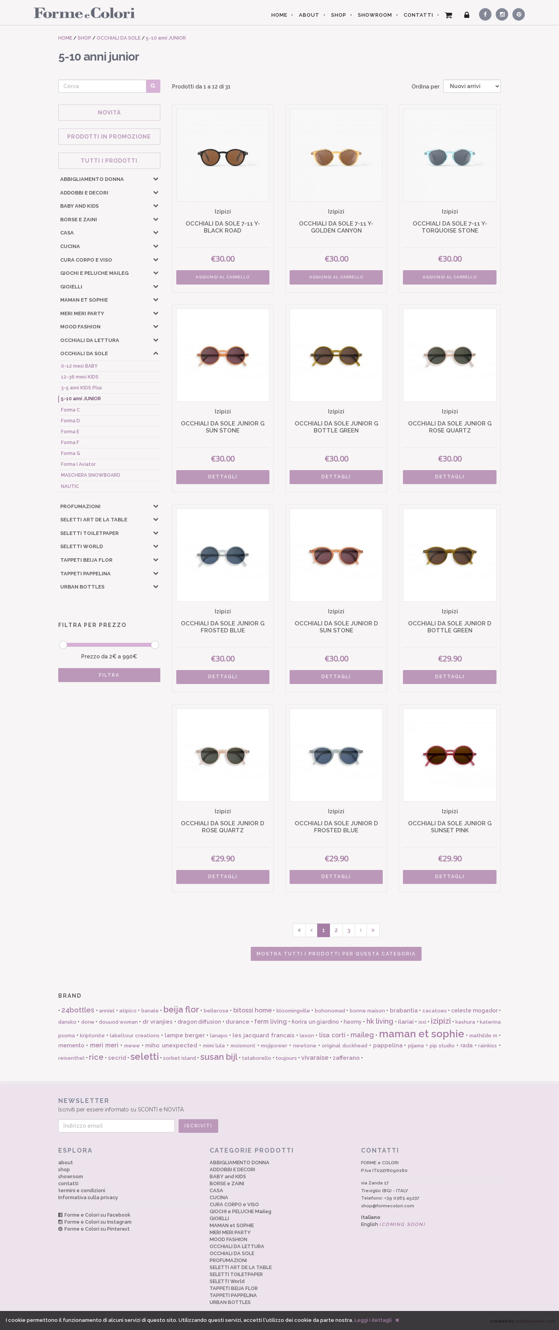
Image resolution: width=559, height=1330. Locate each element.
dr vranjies (157, 1021)
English (393, 1224)
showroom (70, 1176)
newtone (304, 1046)
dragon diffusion (199, 1022)
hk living (379, 1021)
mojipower (274, 1046)
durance (238, 1021)
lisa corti (332, 1035)
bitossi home (252, 1010)
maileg (362, 1035)
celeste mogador (474, 1010)
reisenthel (71, 1058)
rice (96, 1057)
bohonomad (330, 1011)
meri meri (104, 1045)
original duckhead (344, 1046)
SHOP (338, 15)
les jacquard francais (264, 1035)
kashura (465, 1022)
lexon (307, 1035)
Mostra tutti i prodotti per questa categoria (336, 954)
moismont (243, 1046)
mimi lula (214, 1046)
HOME (279, 15)
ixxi (422, 1022)
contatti (68, 1183)
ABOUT (309, 15)
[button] (155, 178)
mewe (132, 1046)
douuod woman (118, 1022)
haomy (353, 1022)
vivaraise (314, 1057)
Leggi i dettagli (373, 1320)
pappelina (388, 1045)
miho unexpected (171, 1045)
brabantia (404, 1010)
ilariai (406, 1021)
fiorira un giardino (315, 1022)
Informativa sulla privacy (88, 1197)
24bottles (77, 1010)
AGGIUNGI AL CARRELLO (223, 277)
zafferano (346, 1057)
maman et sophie (422, 1034)
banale (150, 1011)
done (87, 1022)
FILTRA (109, 675)
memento (71, 1045)
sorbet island (179, 1058)
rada (466, 1045)
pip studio (442, 1046)
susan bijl (219, 1057)
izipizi (441, 1021)
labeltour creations (135, 1035)
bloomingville (293, 1011)
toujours (286, 1058)
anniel (107, 1011)
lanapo (218, 1035)
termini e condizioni (81, 1190)
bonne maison (367, 1011)
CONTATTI (418, 15)
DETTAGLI (223, 476)
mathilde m (483, 1035)
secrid (117, 1057)
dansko (67, 1022)
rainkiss (487, 1046)
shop (64, 1169)
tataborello (256, 1058)
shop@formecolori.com (387, 1205)
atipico (128, 1011)
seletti (144, 1056)
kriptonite (92, 1035)
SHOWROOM (375, 15)
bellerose (216, 1011)
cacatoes (434, 1011)
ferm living (270, 1021)
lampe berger (185, 1035)
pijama (416, 1046)
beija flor (181, 1009)
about (65, 1162)
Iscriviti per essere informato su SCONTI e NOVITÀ (279, 1105)
